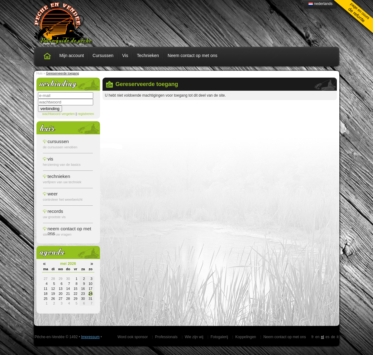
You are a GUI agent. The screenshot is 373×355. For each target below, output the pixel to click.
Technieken (148, 55)
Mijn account (72, 55)
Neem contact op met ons (193, 55)
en (317, 337)
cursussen (58, 141)
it (338, 337)
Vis (125, 55)
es (327, 337)
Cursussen (103, 55)
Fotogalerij (219, 337)
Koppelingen (245, 337)
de (333, 337)
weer (53, 193)
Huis (39, 73)
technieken (59, 176)
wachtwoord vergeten (58, 114)
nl (322, 337)
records (55, 211)
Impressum (90, 337)
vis (50, 158)
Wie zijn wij (194, 337)
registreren (86, 114)
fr (312, 337)
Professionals (166, 337)
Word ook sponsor (132, 337)
